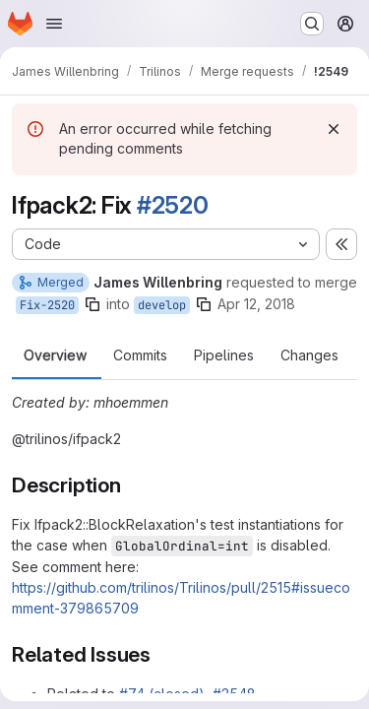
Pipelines (224, 355)
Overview (55, 355)
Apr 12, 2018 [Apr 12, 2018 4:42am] (256, 303)
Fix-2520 (47, 305)
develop (162, 305)
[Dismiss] (333, 129)
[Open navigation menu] (54, 23)
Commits (140, 355)
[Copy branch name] (92, 304)
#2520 (173, 205)
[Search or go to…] (312, 23)
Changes (309, 355)
